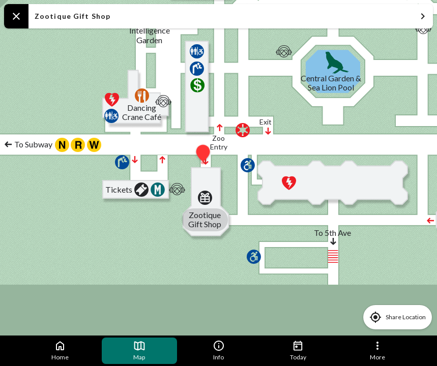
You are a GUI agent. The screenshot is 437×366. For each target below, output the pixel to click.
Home (60, 350)
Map (139, 350)
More (377, 350)
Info (219, 350)
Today (298, 350)
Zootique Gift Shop (232, 16)
